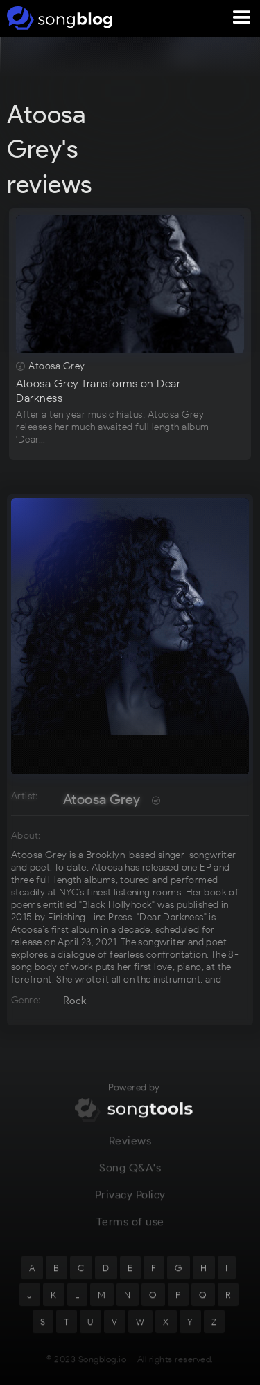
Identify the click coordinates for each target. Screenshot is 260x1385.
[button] (242, 18)
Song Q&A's (130, 1175)
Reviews (130, 1148)
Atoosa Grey (101, 799)
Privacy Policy (130, 1202)
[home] (57, 18)
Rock (75, 1000)
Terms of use (130, 1229)
